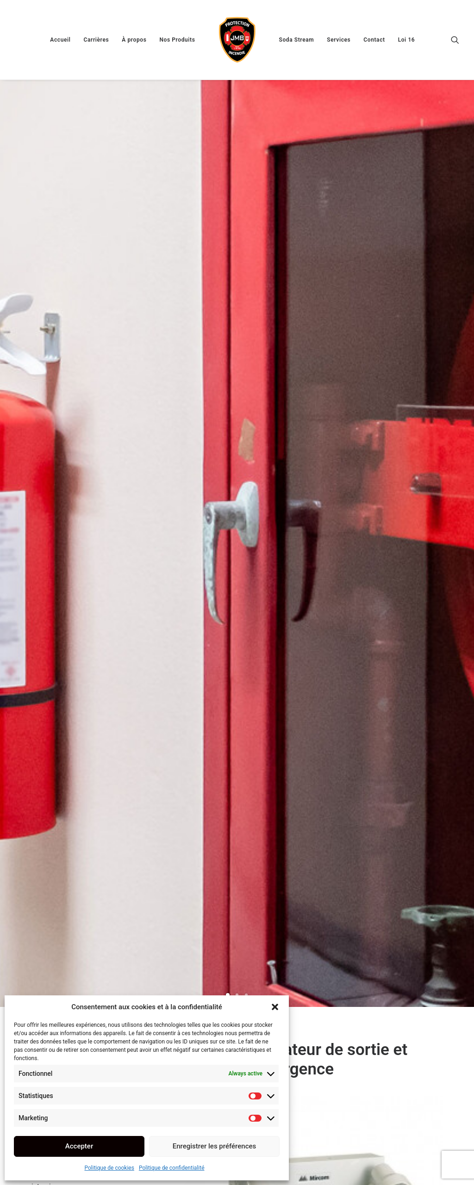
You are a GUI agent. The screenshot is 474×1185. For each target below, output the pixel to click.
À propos (134, 40)
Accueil (60, 40)
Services (338, 40)
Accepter (79, 1146)
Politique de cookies (109, 1168)
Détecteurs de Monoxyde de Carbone (396, 1021)
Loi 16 (406, 40)
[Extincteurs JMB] (237, 40)
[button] (275, 1007)
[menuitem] (60, 40)
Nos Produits (177, 40)
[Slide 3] (246, 271)
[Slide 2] (237, 271)
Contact (374, 40)
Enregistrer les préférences (214, 1146)
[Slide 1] (227, 271)
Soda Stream (296, 40)
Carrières (96, 40)
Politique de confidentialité (172, 1168)
